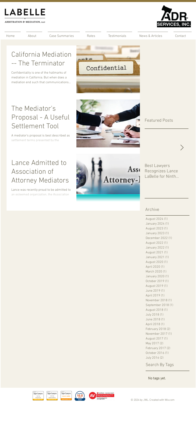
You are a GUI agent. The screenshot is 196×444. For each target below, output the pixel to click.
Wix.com (170, 400)
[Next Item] (182, 148)
